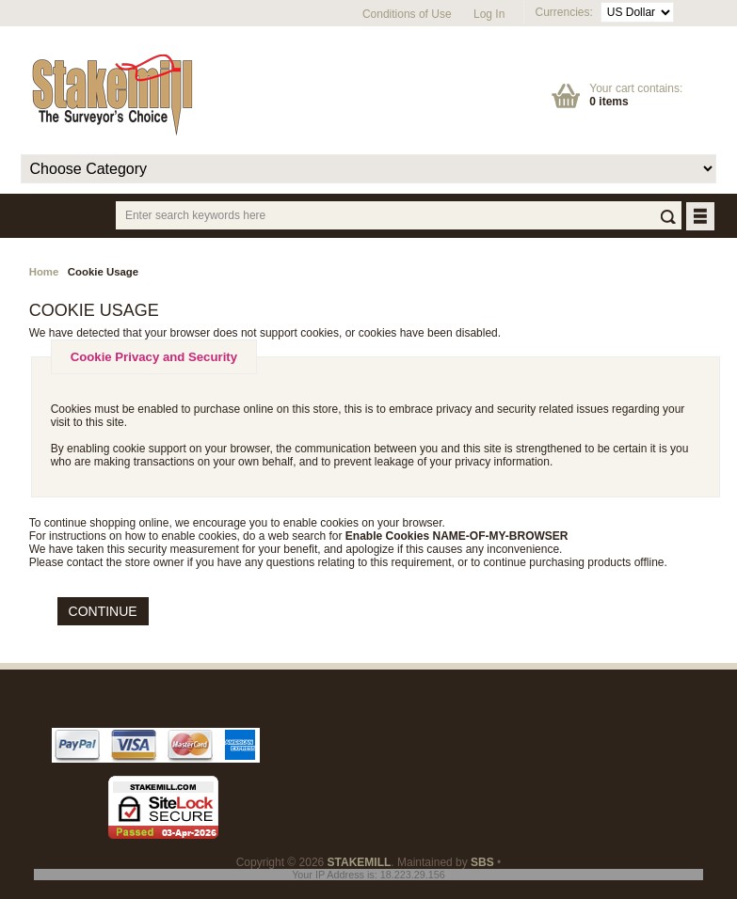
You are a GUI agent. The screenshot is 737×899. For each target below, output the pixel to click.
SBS (482, 862)
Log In (489, 14)
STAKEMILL (360, 862)
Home (44, 271)
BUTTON (701, 217)
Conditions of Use (407, 14)
